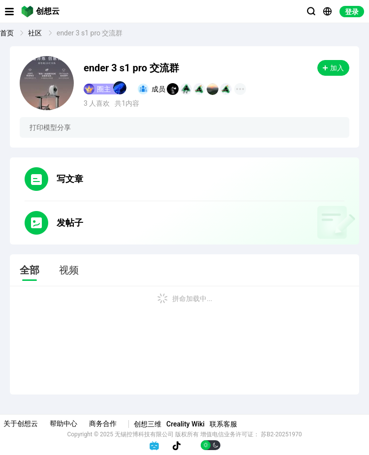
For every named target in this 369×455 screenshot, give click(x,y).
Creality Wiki (185, 424)
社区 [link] (35, 33)
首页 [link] (7, 33)
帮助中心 (63, 423)
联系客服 (223, 424)
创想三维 (147, 424)
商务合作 (103, 423)
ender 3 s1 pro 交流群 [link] (90, 33)
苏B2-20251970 (281, 434)
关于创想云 (20, 423)
